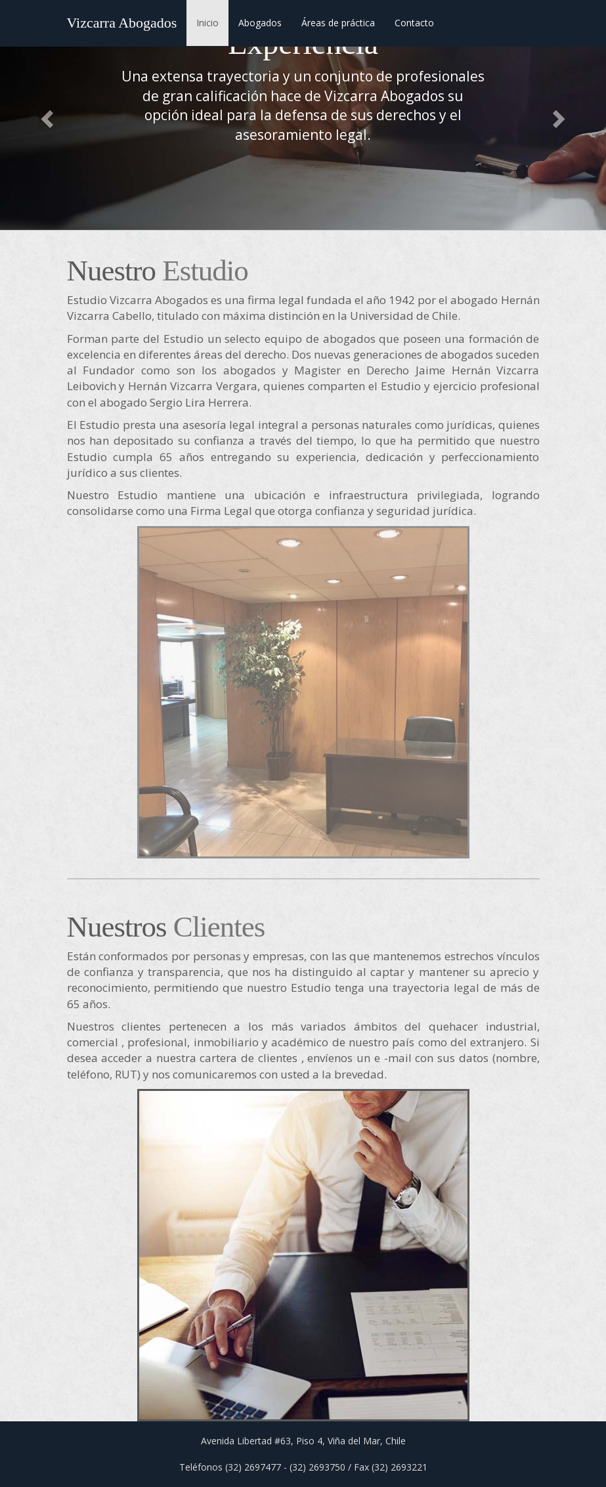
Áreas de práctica (338, 22)
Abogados (260, 22)
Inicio (207, 22)
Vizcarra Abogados (122, 22)
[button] (45, 115)
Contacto (414, 22)
